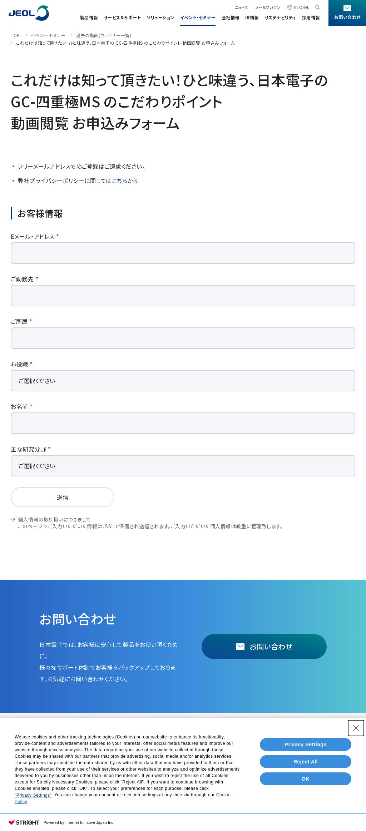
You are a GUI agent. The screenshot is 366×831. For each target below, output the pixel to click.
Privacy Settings (306, 744)
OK (306, 779)
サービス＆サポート (122, 17)
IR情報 (252, 17)
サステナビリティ (280, 17)
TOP (15, 35)
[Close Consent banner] (356, 728)
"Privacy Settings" (33, 795)
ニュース (241, 7)
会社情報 (230, 17)
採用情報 (311, 17)
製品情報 (89, 17)
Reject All (305, 762)
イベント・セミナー (198, 17)
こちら (120, 180)
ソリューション (160, 17)
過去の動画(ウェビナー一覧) (103, 35)
